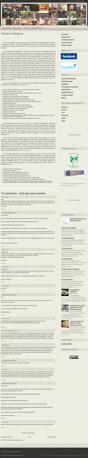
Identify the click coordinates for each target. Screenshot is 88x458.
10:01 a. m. (3, 418)
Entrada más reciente (6, 436)
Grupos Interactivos (67, 279)
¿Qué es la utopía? (67, 248)
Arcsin (51, 455)
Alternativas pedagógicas (68, 78)
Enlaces (63, 109)
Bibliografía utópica (67, 81)
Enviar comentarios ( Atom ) (15, 440)
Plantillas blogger (68, 455)
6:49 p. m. (3, 356)
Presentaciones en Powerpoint (70, 269)
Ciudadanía (64, 84)
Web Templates (57, 455)
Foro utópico (17, 28)
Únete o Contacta (66, 45)
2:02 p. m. (3, 282)
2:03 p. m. (3, 291)
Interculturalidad (66, 89)
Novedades (64, 34)
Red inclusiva (6, 28)
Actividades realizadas (67, 39)
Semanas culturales (67, 95)
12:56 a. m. (3, 327)
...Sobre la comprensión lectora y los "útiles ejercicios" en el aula (76, 323)
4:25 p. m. (3, 314)
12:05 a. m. (3, 427)
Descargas (64, 107)
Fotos (63, 112)
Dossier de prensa (66, 42)
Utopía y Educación (17, 455)
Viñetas (63, 118)
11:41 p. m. (3, 365)
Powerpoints (65, 115)
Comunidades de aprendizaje (69, 86)
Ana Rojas (5, 344)
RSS (83, 1)
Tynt (86, 455)
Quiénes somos (65, 37)
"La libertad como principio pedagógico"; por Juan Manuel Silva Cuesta (77, 307)
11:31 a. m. (3, 341)
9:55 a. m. (3, 246)
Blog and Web (79, 455)
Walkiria (63, 97)
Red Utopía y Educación (8, 212)
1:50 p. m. (3, 263)
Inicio (68, 1)
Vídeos (63, 120)
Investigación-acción (67, 92)
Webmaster (78, 1)
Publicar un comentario (28, 432)
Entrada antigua (51, 436)
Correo (26, 28)
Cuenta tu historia (36, 28)
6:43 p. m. (3, 209)
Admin (72, 1)
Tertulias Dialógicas (12, 33)
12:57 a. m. (3, 379)
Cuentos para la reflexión (68, 227)
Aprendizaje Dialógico (67, 238)
